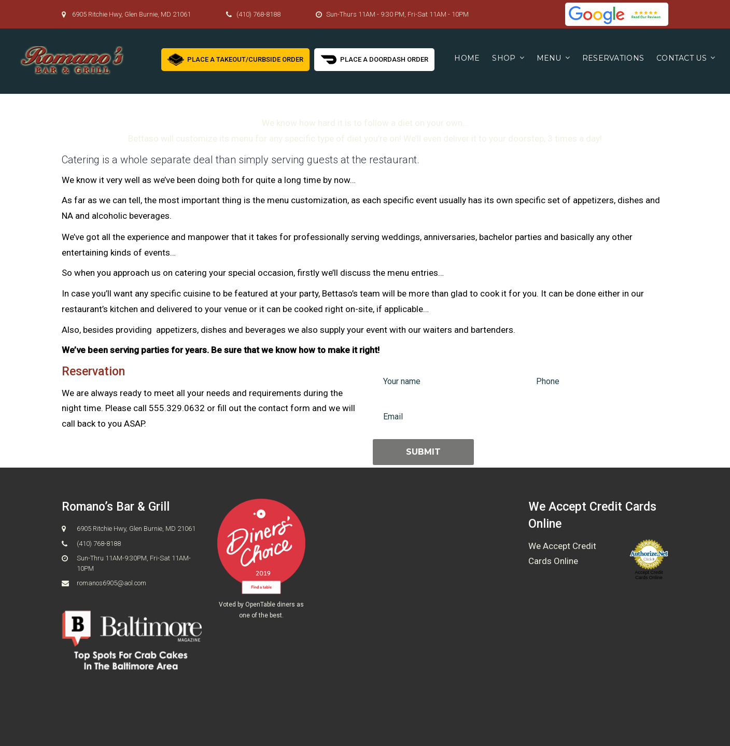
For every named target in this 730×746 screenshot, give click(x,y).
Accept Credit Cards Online (649, 575)
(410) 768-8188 (258, 14)
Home (467, 58)
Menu (549, 58)
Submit (423, 452)
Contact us (681, 58)
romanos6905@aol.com (111, 583)
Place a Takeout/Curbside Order (235, 58)
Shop (503, 58)
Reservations (613, 58)
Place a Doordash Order (374, 58)
